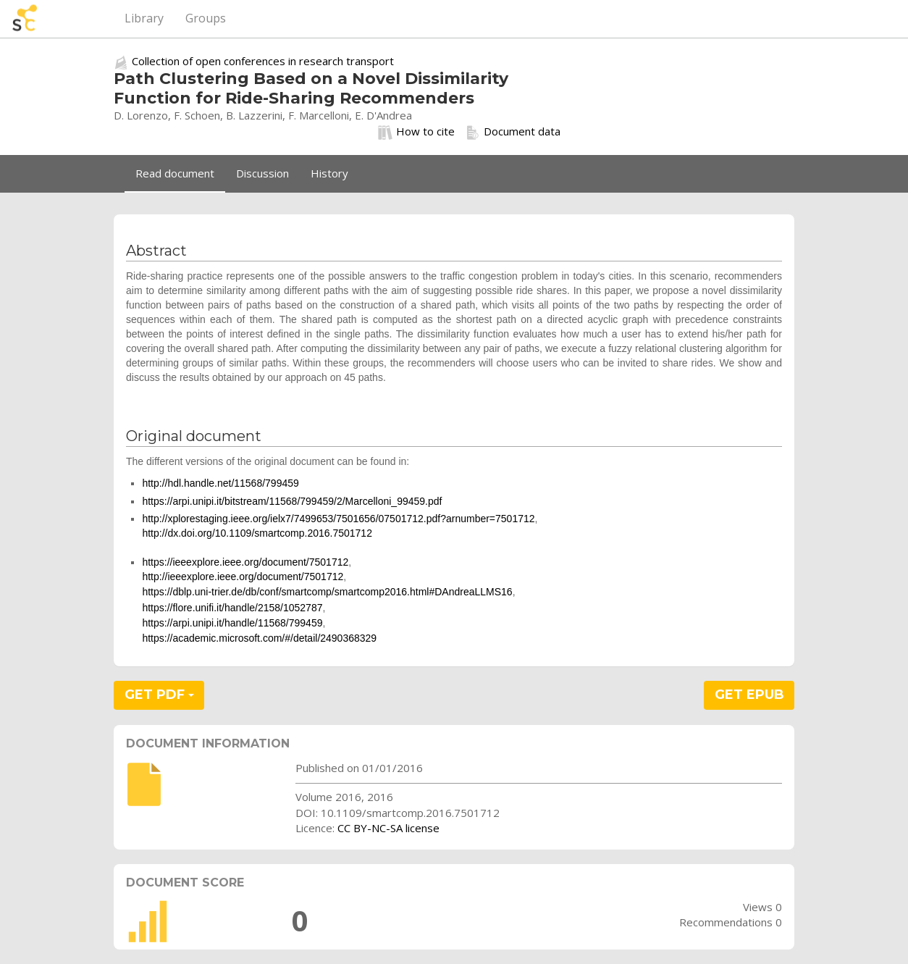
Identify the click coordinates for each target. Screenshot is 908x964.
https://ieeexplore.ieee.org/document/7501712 (245, 562)
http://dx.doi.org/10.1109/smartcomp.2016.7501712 (257, 533)
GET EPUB (749, 695)
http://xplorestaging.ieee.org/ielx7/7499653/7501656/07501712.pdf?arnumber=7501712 (338, 518)
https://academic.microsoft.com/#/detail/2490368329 (259, 638)
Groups (205, 18)
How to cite (416, 132)
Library (144, 18)
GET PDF (159, 695)
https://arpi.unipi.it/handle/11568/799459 (232, 623)
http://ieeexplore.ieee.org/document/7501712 (242, 576)
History (329, 173)
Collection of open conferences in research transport (263, 61)
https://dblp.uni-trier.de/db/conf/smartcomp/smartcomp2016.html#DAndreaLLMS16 (327, 592)
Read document (174, 173)
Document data (513, 132)
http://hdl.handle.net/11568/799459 (220, 483)
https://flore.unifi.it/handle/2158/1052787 (232, 607)
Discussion (262, 173)
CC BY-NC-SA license (388, 828)
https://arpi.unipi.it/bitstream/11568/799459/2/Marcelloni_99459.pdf (292, 501)
